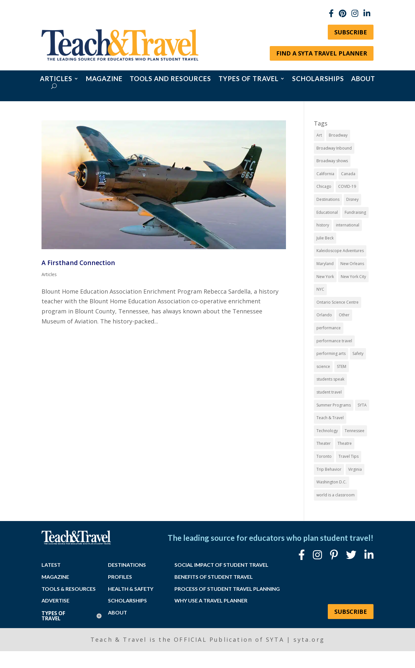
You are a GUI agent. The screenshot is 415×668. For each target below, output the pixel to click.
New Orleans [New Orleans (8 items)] (352, 263)
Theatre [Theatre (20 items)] (345, 443)
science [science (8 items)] (323, 366)
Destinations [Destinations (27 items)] (327, 199)
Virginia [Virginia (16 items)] (355, 469)
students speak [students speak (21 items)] (330, 379)
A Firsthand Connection (78, 262)
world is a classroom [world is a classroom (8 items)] (335, 495)
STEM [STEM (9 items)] (341, 366)
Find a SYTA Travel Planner (321, 53)
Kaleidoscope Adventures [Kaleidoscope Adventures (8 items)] (340, 250)
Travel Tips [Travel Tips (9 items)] (348, 456)
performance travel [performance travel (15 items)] (334, 341)
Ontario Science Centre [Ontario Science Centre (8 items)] (337, 302)
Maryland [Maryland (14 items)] (325, 263)
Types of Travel (249, 79)
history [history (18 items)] (322, 225)
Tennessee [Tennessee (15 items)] (354, 430)
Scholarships (318, 79)
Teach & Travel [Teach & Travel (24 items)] (330, 417)
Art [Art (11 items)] (319, 135)
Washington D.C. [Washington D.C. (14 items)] (331, 482)
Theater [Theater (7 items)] (323, 443)
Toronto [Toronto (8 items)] (324, 456)
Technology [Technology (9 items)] (327, 430)
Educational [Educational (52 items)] (327, 212)
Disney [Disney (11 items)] (352, 199)
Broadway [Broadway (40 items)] (338, 135)
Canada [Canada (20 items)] (348, 173)
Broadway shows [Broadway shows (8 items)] (332, 161)
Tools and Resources (170, 79)
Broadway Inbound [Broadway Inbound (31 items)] (334, 148)
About (363, 79)
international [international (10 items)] (347, 225)
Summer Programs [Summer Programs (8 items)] (333, 405)
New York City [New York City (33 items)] (353, 276)
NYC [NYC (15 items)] (320, 289)
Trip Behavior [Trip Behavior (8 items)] (328, 469)
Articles (56, 79)
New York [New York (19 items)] (325, 276)
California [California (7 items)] (325, 173)
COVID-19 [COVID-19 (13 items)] (347, 186)
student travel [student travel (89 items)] (329, 392)
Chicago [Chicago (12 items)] (323, 186)
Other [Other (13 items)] (344, 315)
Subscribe (350, 32)
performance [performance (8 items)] (328, 328)
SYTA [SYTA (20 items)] (362, 405)
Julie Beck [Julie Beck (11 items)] (325, 238)
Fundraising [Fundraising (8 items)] (355, 212)
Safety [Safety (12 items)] (357, 353)
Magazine (104, 79)
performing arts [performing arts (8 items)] (331, 353)
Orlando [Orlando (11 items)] (324, 315)
